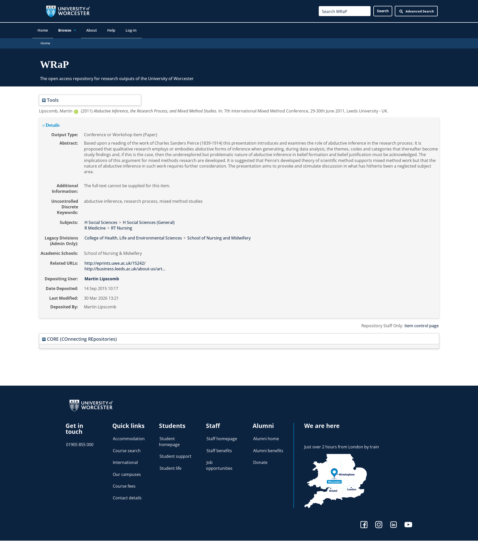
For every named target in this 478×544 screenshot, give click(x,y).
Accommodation (129, 436)
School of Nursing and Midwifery (219, 235)
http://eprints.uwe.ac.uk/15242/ (114, 261)
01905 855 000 (79, 442)
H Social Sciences (100, 220)
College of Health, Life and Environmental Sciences (133, 235)
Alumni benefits (268, 448)
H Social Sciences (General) (149, 220)
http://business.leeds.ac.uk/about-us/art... (124, 266)
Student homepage (169, 439)
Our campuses (127, 472)
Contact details (127, 496)
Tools (50, 98)
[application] (79, 31)
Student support (175, 454)
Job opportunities (219, 463)
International (125, 460)
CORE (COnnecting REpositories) (79, 336)
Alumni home (266, 436)
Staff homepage (221, 436)
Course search (127, 448)
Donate (260, 460)
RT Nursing (121, 226)
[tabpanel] (239, 216)
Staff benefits (219, 448)
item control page (422, 323)
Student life (170, 466)
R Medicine (95, 226)
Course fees (124, 484)
